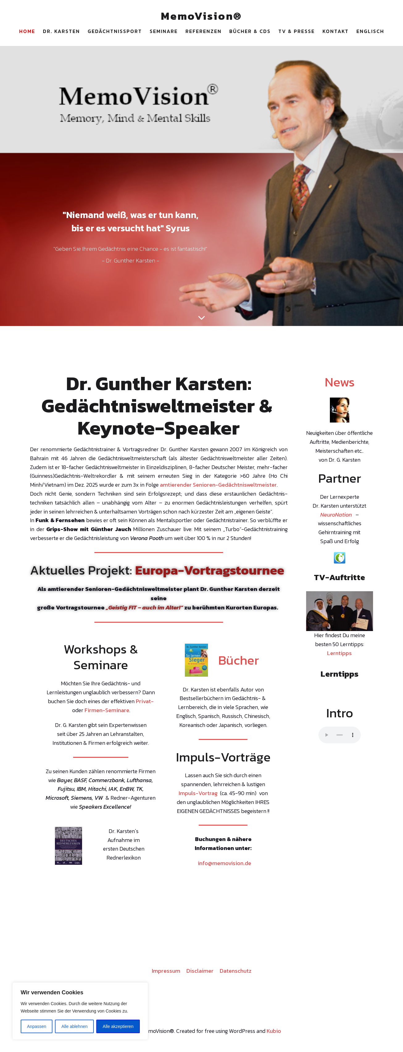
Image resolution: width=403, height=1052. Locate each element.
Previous (313, 612)
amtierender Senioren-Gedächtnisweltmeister (218, 487)
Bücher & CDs (250, 32)
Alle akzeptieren (118, 1026)
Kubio (274, 1033)
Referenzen (203, 32)
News (340, 384)
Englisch (370, 32)
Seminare (164, 32)
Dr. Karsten (61, 32)
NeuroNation (336, 517)
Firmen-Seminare (107, 712)
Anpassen (36, 1026)
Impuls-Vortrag (198, 795)
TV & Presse (296, 32)
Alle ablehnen (74, 1026)
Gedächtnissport (115, 32)
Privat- (145, 703)
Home (27, 32)
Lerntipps (339, 655)
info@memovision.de (224, 865)
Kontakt (335, 32)
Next (365, 612)
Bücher (238, 662)
